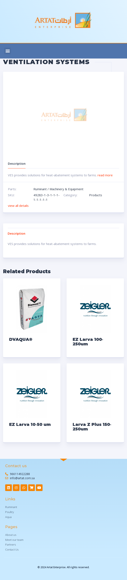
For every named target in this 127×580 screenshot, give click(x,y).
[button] (7, 51)
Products (95, 195)
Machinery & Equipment (66, 189)
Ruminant (40, 189)
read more (105, 175)
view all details (18, 205)
